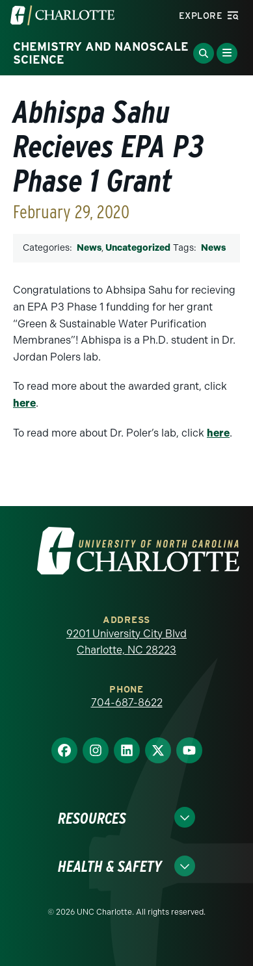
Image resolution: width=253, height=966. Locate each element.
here (24, 403)
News (89, 247)
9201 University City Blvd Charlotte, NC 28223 (126, 642)
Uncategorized (137, 247)
